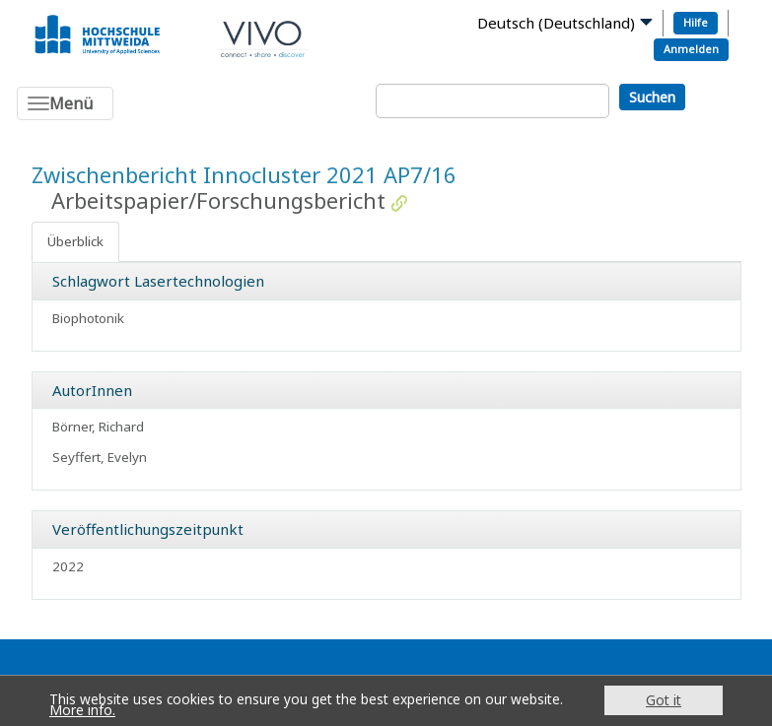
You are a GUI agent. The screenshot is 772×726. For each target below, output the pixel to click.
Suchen (652, 97)
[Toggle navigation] (65, 103)
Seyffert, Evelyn (99, 457)
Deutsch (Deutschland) (556, 23)
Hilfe (695, 22)
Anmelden (691, 48)
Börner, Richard (98, 426)
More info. (82, 709)
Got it (663, 700)
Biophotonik (88, 318)
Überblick (75, 241)
